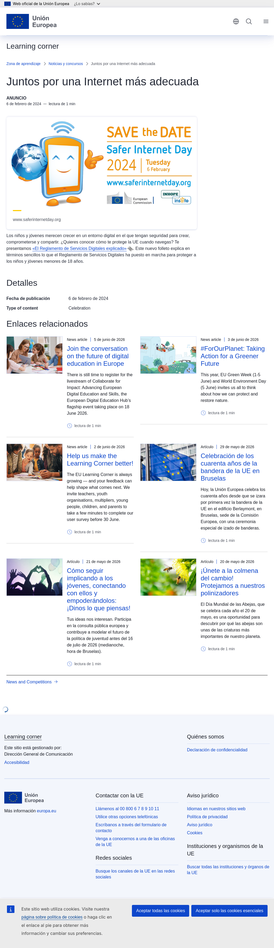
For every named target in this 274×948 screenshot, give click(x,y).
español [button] (236, 21)
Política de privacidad (207, 816)
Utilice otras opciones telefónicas (127, 816)
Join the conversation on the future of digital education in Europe (98, 356)
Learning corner (23, 737)
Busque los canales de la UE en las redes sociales (135, 874)
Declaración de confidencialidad (217, 750)
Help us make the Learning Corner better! (100, 459)
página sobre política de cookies (52, 917)
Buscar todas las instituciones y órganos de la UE (228, 870)
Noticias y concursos (66, 64)
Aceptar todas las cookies (160, 910)
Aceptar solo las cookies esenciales (229, 910)
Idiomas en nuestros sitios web (216, 808)
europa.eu (46, 811)
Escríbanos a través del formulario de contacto (131, 828)
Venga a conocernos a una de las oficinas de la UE (135, 841)
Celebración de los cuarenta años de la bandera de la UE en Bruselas (230, 467)
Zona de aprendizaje (23, 64)
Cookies (195, 833)
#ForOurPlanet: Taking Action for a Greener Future (233, 356)
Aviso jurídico (199, 825)
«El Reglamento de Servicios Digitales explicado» (79, 248)
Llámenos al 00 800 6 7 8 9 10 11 (127, 808)
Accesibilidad (16, 762)
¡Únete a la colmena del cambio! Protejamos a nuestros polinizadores (233, 582)
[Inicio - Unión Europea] (31, 21)
